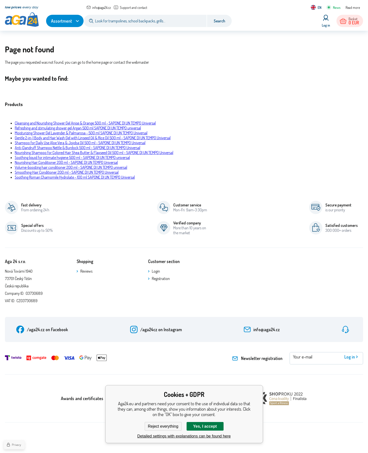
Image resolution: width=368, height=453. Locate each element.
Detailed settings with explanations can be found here (184, 436)
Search (219, 20)
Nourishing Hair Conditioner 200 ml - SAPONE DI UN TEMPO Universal (66, 162)
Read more (353, 7)
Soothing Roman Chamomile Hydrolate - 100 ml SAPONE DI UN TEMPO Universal (75, 177)
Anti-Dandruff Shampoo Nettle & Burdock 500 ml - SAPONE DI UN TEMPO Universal (77, 147)
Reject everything (163, 426)
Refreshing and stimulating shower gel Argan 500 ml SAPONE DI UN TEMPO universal (78, 127)
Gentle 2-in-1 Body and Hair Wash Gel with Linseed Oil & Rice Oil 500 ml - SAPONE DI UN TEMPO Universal (93, 137)
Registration (161, 278)
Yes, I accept (205, 426)
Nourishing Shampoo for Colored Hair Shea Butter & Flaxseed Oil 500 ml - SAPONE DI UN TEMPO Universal (94, 152)
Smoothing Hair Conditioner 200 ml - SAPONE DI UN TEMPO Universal (67, 172)
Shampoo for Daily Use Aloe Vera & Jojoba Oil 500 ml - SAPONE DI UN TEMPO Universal (80, 142)
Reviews (86, 271)
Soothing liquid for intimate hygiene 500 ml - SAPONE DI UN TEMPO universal (72, 157)
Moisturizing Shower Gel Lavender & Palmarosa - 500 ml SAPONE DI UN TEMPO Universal (81, 132)
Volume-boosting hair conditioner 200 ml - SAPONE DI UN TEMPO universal (71, 167)
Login (156, 271)
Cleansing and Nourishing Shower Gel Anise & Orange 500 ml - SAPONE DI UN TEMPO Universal (85, 123)
